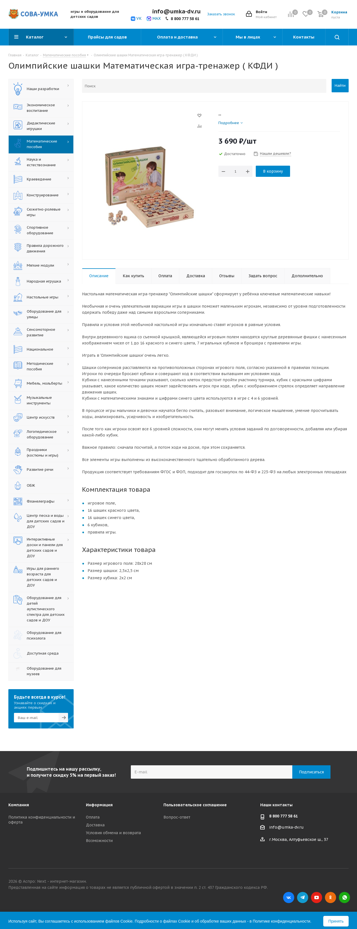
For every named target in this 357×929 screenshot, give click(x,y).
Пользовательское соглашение (195, 803)
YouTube (316, 895)
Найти (340, 85)
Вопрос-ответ (176, 815)
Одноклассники (330, 895)
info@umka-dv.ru (286, 825)
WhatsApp (344, 895)
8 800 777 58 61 (185, 18)
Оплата (93, 815)
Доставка (95, 823)
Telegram (302, 895)
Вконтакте (288, 895)
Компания (18, 803)
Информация (99, 803)
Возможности (99, 838)
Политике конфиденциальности (281, 919)
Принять (336, 919)
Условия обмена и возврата (113, 831)
